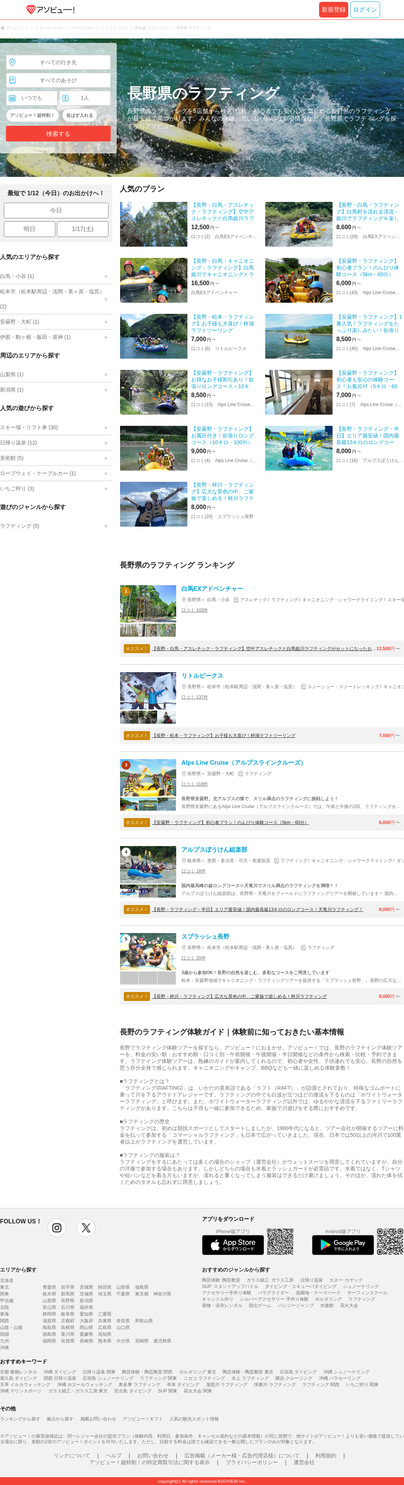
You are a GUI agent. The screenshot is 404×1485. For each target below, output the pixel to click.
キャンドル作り (217, 1299)
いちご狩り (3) (17, 489)
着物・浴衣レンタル (222, 1305)
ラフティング (361, 1299)
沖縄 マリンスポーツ (21, 1391)
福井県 (86, 1307)
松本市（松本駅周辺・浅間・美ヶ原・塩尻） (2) (52, 298)
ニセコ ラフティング (204, 1378)
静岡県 (49, 1314)
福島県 (142, 1287)
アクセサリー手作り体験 (226, 1292)
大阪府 (86, 1320)
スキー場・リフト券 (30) (29, 427)
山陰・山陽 (11, 1327)
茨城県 (86, 1294)
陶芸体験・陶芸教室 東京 (248, 1372)
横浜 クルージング (293, 1378)
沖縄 (4, 1347)
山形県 (123, 1287)
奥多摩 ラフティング (139, 1384)
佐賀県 (67, 1341)
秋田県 (104, 1287)
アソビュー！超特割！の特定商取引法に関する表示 (149, 1462)
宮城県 (86, 1287)
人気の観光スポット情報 (194, 1419)
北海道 (6, 1280)
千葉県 (123, 1294)
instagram (57, 1228)
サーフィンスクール (367, 1292)
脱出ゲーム (260, 1305)
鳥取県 (49, 1327)
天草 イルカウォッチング (25, 1384)
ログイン (365, 9)
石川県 (67, 1307)
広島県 (104, 1327)
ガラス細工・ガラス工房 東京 (78, 1391)
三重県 (104, 1314)
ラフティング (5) (19, 526)
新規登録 (334, 9)
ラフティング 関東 (158, 1378)
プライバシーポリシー (252, 1462)
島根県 (67, 1327)
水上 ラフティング (250, 1378)
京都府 (67, 1320)
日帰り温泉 (311, 1280)
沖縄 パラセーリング (340, 1378)
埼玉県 (104, 1294)
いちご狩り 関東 (362, 1384)
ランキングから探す (20, 1419)
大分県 (123, 1341)
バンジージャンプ (296, 1305)
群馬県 (67, 1294)
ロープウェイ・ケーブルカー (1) (38, 473)
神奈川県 (162, 1294)
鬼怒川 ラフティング (227, 1384)
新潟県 (86, 1300)
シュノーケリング (361, 1286)
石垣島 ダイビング (298, 1372)
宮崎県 (142, 1341)
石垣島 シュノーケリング (108, 1378)
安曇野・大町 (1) (19, 322)
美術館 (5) (12, 458)
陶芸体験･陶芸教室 (221, 1280)
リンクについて (71, 1456)
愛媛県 (86, 1334)
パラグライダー (273, 1292)
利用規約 (325, 1456)
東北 (4, 1287)
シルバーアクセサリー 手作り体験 (274, 1299)
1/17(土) (83, 229)
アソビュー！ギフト (143, 1419)
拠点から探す (60, 1419)
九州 (4, 1341)
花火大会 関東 (198, 1391)
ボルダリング (328, 1299)
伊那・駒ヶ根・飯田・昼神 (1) (35, 337)
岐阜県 (67, 1314)
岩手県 (67, 1287)
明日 (30, 229)
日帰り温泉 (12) (18, 443)
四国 (4, 1334)
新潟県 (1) (12, 390)
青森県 (49, 1287)
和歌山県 (144, 1320)
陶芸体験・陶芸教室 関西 (147, 1372)
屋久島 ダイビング (18, 1378)
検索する (58, 134)
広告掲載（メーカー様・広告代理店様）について (242, 1456)
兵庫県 (104, 1320)
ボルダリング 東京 (197, 1372)
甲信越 (6, 1300)
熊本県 (104, 1341)
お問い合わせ (153, 1456)
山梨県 (49, 1300)
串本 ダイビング (183, 1384)
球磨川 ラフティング (275, 1384)
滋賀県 (49, 1320)
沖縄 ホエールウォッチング (84, 1384)
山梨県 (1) (12, 374)
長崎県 (86, 1341)
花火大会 (349, 1305)
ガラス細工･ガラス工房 (270, 1280)
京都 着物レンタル (18, 1372)
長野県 (67, 1300)
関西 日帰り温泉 (60, 1378)
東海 (4, 1314)
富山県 (49, 1307)
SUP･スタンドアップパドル (230, 1286)
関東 (4, 1294)
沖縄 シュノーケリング (347, 1372)
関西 (4, 1320)
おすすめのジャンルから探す (236, 1270)
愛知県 (86, 1314)
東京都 (142, 1294)
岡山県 (86, 1327)
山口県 (123, 1327)
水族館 (327, 1305)
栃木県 (49, 1294)
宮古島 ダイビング (132, 1391)
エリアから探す (18, 1270)
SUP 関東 (167, 1391)
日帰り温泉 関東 (99, 1372)
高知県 (104, 1334)
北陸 (4, 1307)
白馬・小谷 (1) (17, 276)
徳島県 (49, 1334)
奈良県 (123, 1320)
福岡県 (49, 1341)
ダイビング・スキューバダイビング (301, 1286)
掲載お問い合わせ (98, 1419)
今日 (56, 210)
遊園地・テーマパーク (318, 1292)
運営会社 (304, 1462)
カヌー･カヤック (346, 1280)
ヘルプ (114, 1456)
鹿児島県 (162, 1341)
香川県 (67, 1334)
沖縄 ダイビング (60, 1372)
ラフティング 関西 (320, 1384)
